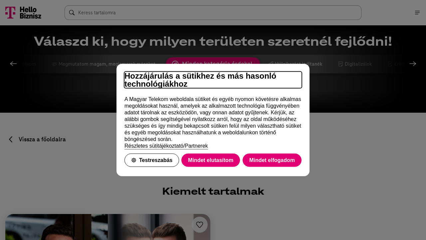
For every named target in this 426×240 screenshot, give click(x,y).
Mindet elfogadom (272, 160)
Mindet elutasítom (210, 160)
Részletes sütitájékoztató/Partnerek (166, 146)
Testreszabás (151, 160)
